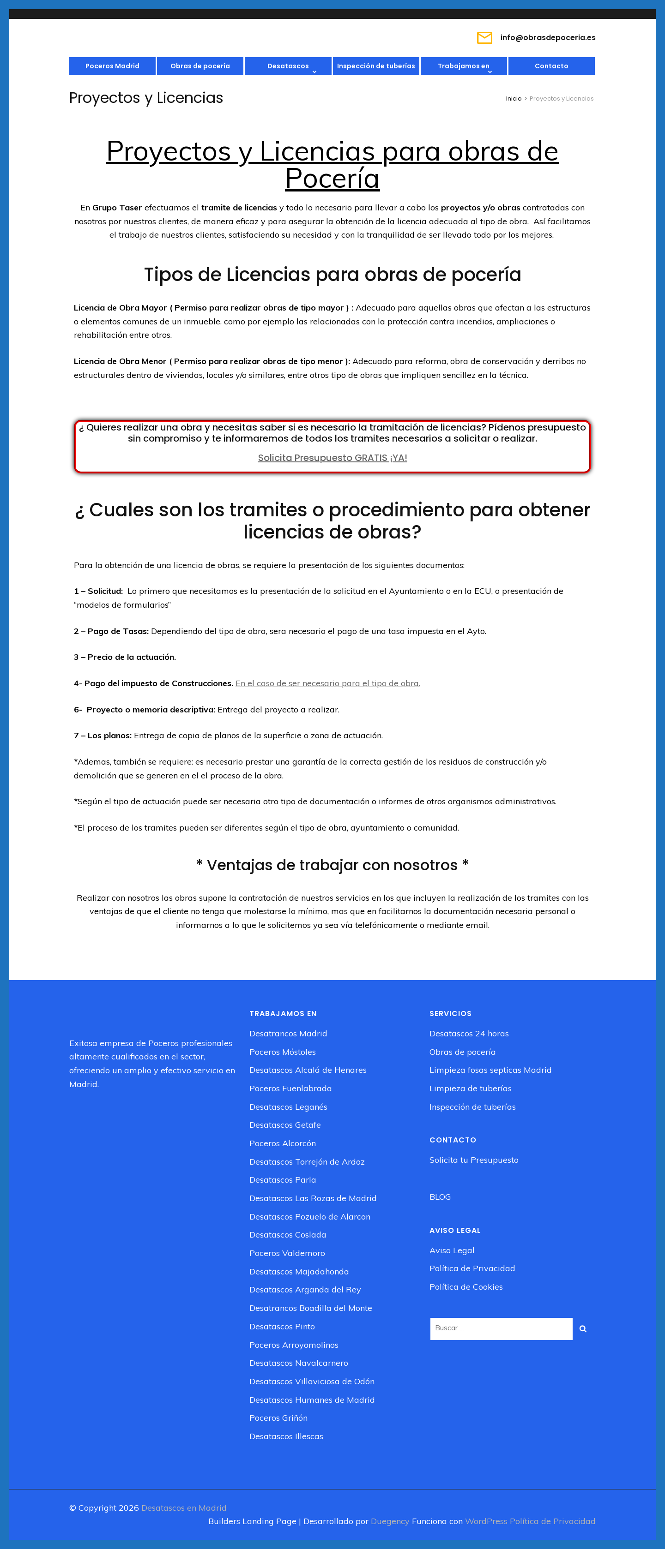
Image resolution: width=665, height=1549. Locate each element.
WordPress (486, 1521)
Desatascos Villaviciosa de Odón (312, 1381)
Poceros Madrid (112, 66)
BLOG (440, 1196)
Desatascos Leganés (288, 1106)
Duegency (391, 1521)
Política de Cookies (466, 1286)
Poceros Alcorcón (282, 1143)
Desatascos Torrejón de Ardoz (307, 1161)
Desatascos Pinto (282, 1326)
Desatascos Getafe (285, 1124)
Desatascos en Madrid (184, 1507)
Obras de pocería (200, 66)
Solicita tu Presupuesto (474, 1159)
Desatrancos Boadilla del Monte (310, 1308)
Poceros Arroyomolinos (294, 1345)
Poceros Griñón (278, 1417)
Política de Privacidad (472, 1268)
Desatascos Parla (282, 1179)
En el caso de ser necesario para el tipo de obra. (328, 683)
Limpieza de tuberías (470, 1088)
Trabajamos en (464, 66)
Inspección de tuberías (376, 66)
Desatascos (288, 66)
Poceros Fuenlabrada (290, 1088)
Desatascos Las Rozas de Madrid (313, 1198)
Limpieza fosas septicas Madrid (490, 1070)
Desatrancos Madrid (288, 1033)
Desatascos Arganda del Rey (305, 1289)
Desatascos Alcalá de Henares (308, 1070)
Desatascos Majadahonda (299, 1271)
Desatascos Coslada (287, 1234)
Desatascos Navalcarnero (298, 1363)
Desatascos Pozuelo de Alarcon (309, 1216)
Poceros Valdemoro (287, 1253)
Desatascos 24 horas (469, 1033)
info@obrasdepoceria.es (548, 38)
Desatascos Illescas (286, 1436)
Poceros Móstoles (282, 1052)
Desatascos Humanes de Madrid (312, 1399)
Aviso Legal (452, 1250)
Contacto (551, 66)
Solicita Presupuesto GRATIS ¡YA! (332, 457)
